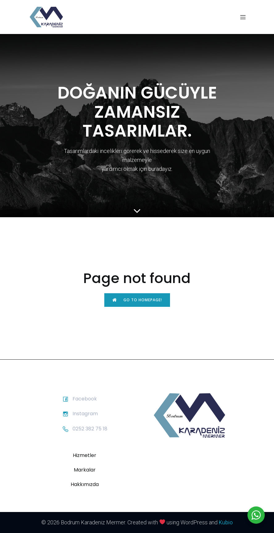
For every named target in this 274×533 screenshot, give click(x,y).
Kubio (226, 522)
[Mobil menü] (243, 17)
